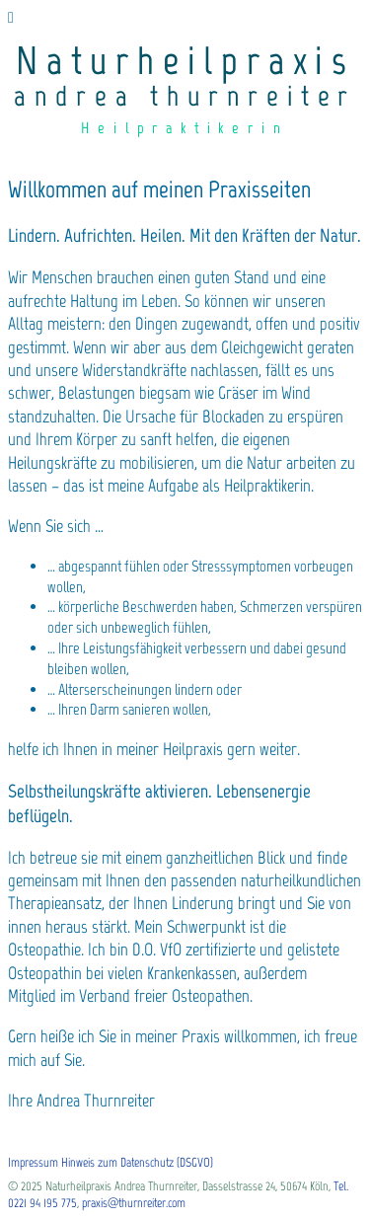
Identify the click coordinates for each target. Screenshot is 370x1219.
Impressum (33, 1162)
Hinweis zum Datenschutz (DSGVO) (137, 1162)
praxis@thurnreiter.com (133, 1202)
